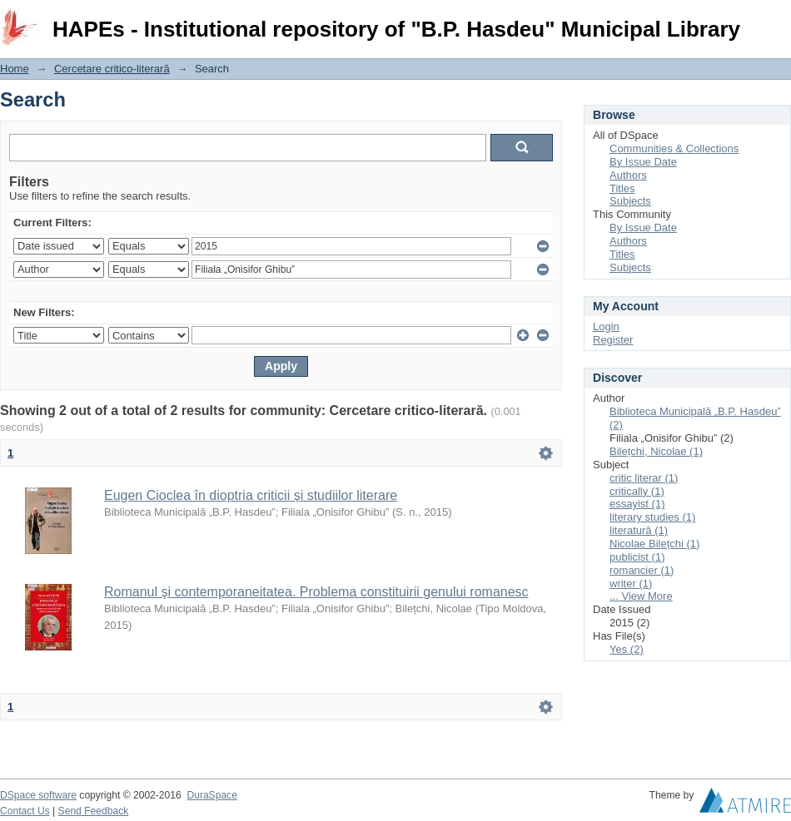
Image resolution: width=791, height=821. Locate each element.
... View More (641, 596)
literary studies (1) (652, 517)
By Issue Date (643, 162)
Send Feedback (93, 811)
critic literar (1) (643, 478)
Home (14, 68)
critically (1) (636, 491)
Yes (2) (626, 649)
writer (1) (630, 583)
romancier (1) (641, 570)
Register (613, 340)
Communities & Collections (674, 148)
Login (777, 20)
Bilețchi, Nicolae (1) (656, 451)
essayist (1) (636, 503)
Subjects (630, 201)
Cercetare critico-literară (112, 68)
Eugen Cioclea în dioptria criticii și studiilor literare (250, 495)
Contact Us (25, 811)
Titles (622, 188)
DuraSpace (211, 795)
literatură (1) (638, 530)
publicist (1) (636, 557)
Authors (628, 175)
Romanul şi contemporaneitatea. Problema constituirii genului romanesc (316, 592)
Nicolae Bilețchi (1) (654, 543)
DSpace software (38, 795)
